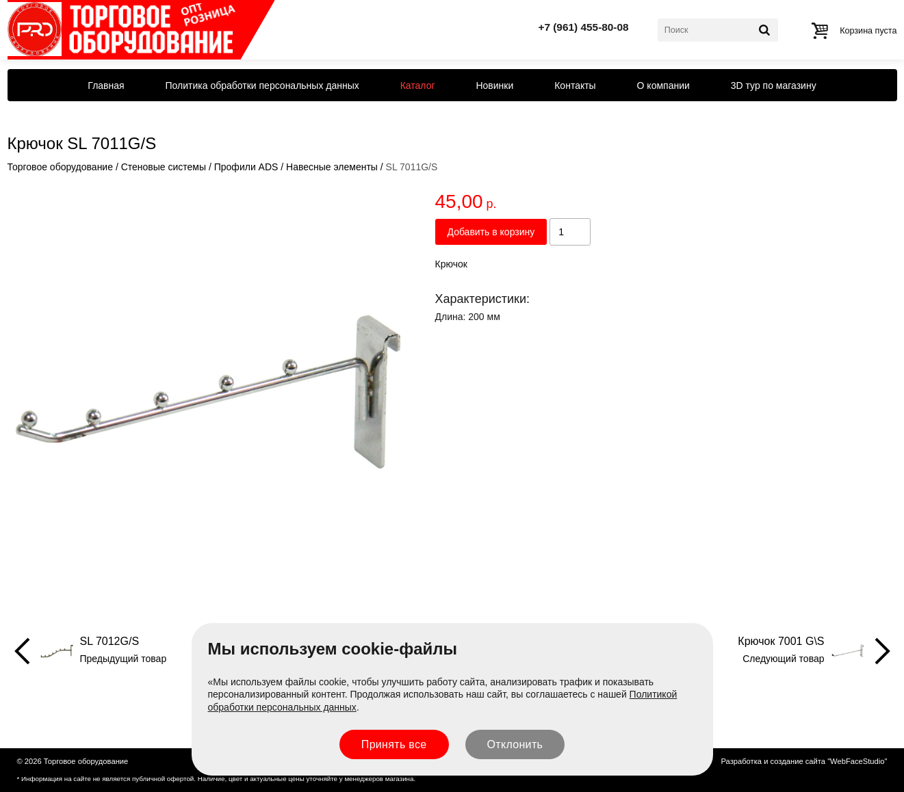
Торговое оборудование (60, 166)
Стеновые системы (163, 166)
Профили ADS (246, 166)
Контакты (574, 85)
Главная (106, 85)
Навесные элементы (332, 166)
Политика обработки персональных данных (262, 85)
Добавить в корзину (491, 231)
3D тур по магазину (773, 85)
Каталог (417, 85)
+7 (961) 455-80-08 (583, 27)
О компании (663, 85)
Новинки (494, 85)
